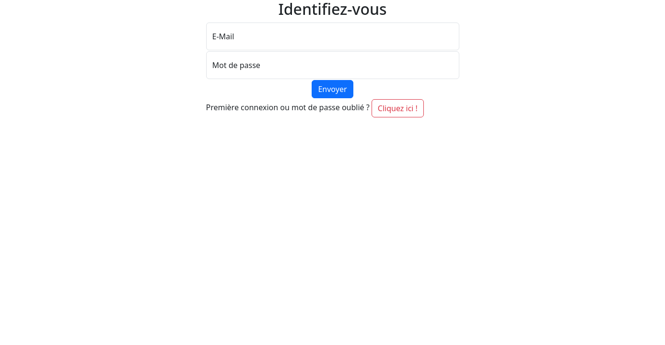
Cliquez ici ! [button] (398, 108)
